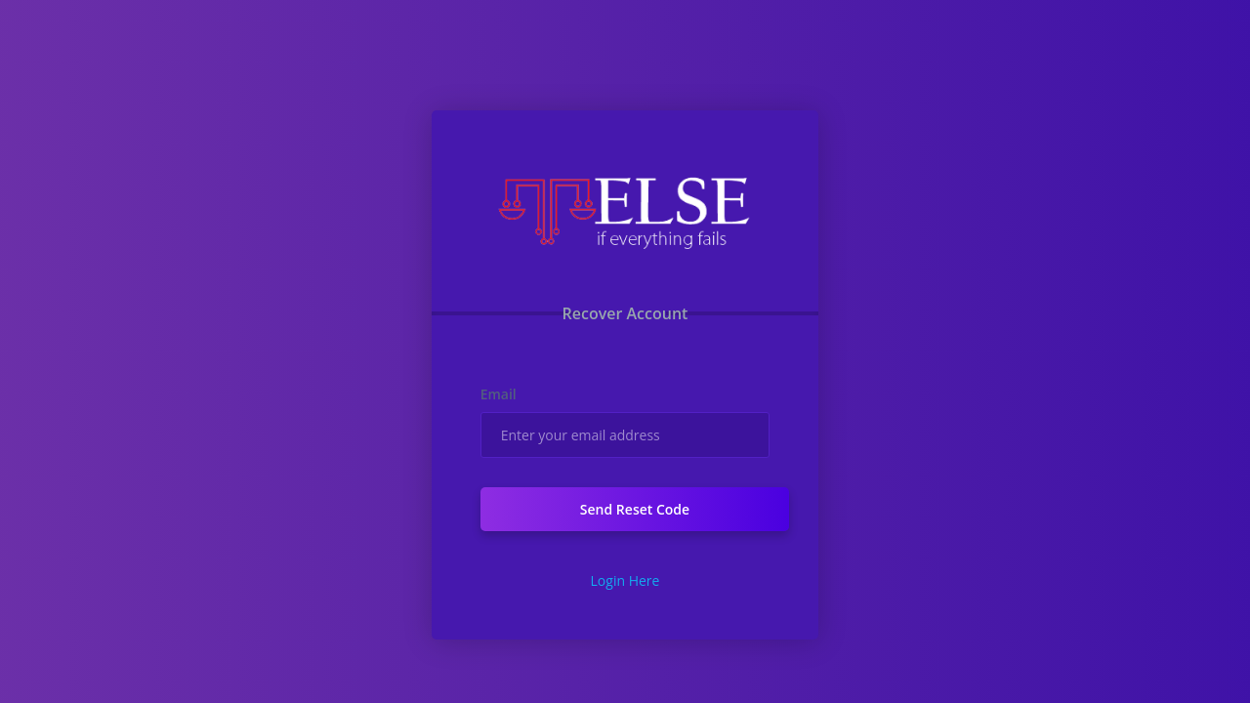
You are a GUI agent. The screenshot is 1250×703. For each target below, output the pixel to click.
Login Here (625, 580)
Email (498, 394)
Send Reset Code (634, 509)
